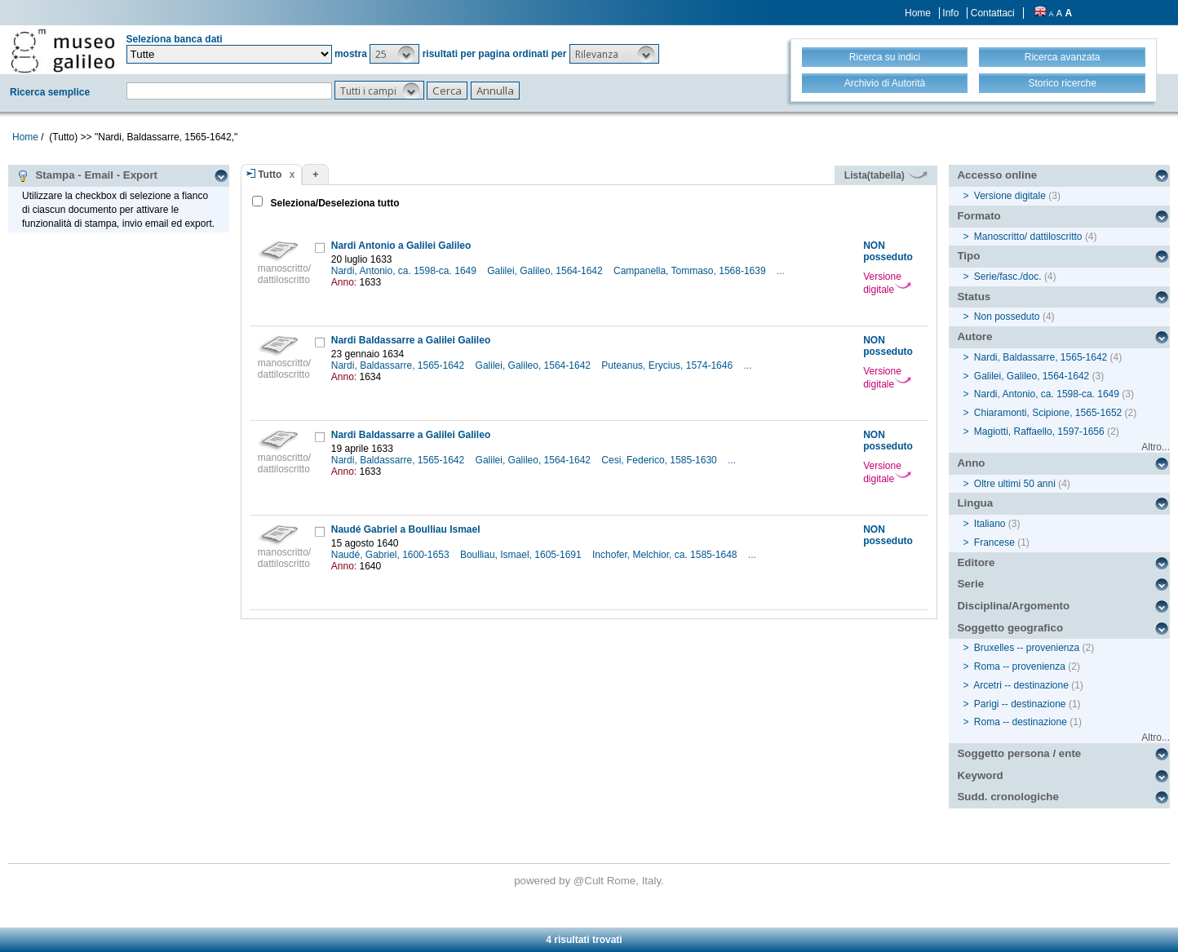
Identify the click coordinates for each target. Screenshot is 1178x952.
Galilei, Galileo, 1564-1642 (546, 271)
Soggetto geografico (1010, 628)
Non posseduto (1007, 316)
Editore (975, 562)
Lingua (975, 503)
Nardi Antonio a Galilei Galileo (401, 245)
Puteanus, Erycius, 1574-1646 (668, 365)
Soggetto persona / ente (1019, 753)
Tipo (968, 256)
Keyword (980, 775)
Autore (974, 336)
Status (973, 296)
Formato (978, 216)
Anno (971, 463)
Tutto (269, 174)
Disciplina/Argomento (1013, 606)
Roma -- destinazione (1020, 722)
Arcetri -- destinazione (1021, 685)
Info (950, 13)
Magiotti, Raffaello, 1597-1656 (1039, 431)
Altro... (1155, 447)
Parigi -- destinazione (1020, 704)
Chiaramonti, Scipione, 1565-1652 (1048, 412)
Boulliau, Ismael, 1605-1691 (522, 554)
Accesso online (997, 175)
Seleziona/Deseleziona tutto (333, 203)
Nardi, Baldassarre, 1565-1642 (399, 365)
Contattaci (993, 13)
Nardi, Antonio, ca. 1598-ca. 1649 (405, 271)
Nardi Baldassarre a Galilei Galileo (410, 340)
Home (918, 13)
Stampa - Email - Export (86, 175)
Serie (970, 584)
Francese (994, 542)
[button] (394, 54)
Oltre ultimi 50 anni (1015, 483)
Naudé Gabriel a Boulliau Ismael (405, 529)
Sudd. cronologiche (1007, 796)
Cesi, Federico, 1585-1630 (660, 460)
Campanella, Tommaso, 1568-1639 (690, 271)
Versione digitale (887, 283)
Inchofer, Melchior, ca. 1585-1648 (666, 554)
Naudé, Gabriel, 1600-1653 (391, 554)
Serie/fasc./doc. (1008, 276)
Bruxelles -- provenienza (1026, 647)
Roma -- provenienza (1019, 666)
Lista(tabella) (886, 175)
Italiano (990, 523)
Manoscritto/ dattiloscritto (1028, 236)
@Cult (590, 881)
